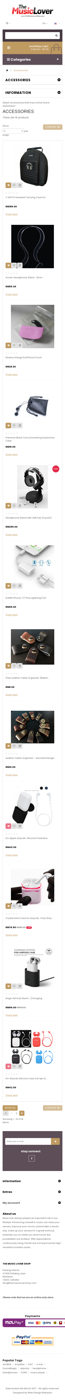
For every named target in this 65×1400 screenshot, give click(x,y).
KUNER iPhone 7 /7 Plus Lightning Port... (26, 598)
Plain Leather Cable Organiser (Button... (28, 678)
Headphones (10, 1372)
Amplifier (20, 1364)
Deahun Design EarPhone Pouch (24, 357)
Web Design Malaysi (39, 1392)
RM (44, 23)
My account (11, 1203)
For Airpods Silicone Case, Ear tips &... (26, 1078)
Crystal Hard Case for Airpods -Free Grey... (29, 918)
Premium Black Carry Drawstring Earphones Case (30, 439)
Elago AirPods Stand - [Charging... (25, 998)
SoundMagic (10, 1368)
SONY (24, 1372)
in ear (40, 1364)
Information (18, 92)
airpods (24, 1368)
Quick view (12, 214)
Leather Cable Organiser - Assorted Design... (31, 758)
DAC (30, 1364)
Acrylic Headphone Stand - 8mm (24, 277)
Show (6, 126)
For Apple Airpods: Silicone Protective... (27, 838)
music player (38, 1372)
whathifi (7, 1364)
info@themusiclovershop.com (20, 1283)
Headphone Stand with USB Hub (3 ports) (29, 517)
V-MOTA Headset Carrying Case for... (26, 197)
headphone (39, 1368)
